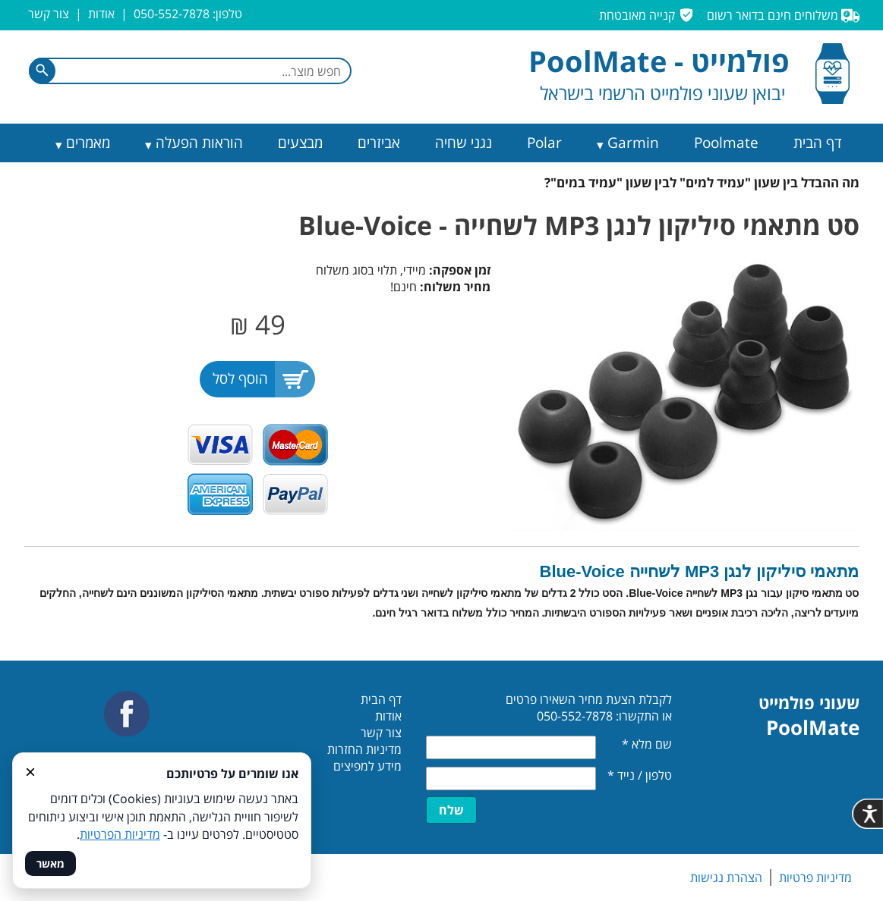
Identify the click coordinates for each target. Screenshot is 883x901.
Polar (544, 142)
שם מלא (647, 744)
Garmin (633, 142)
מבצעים (300, 142)
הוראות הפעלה (199, 142)
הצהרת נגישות (726, 877)
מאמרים (88, 142)
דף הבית (817, 142)
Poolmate (726, 142)
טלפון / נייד (639, 775)
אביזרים (379, 142)
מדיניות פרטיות (815, 877)
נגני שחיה (463, 142)
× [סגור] (30, 771)
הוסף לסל (240, 378)
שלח (451, 810)
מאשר (50, 863)
